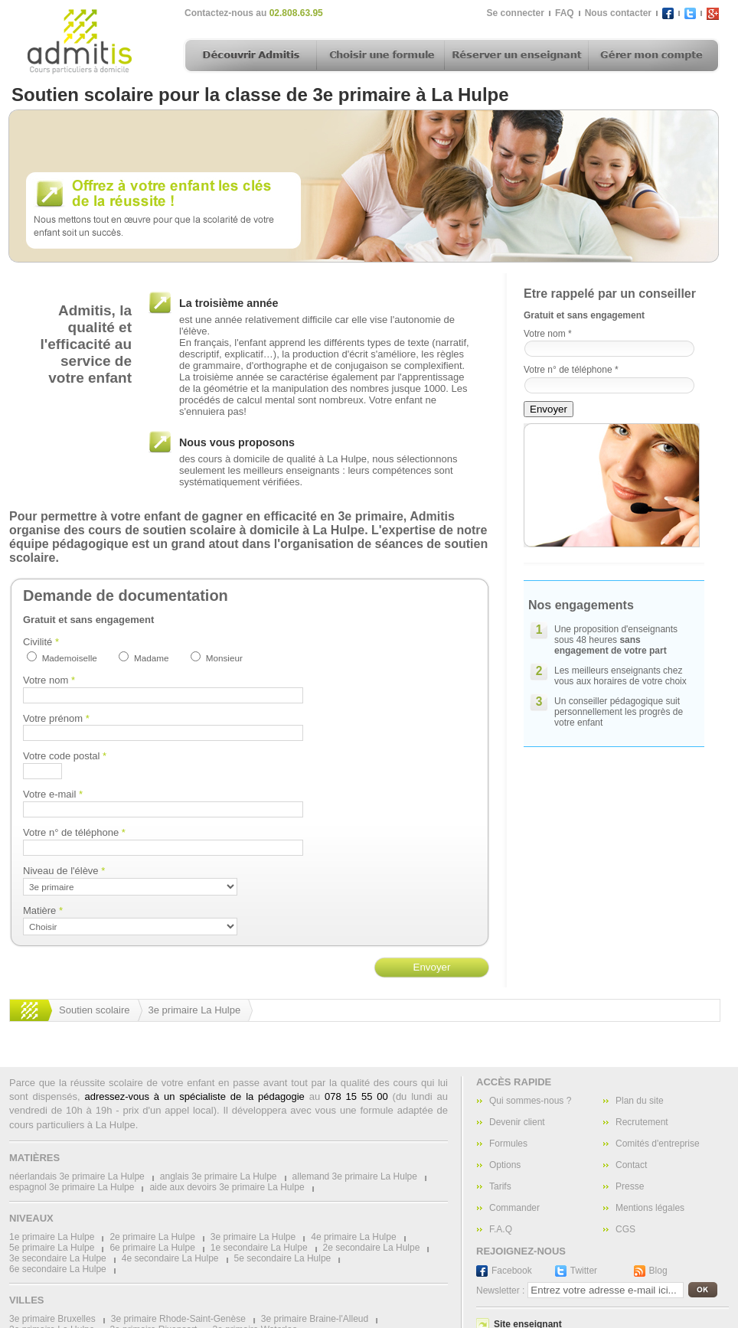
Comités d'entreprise (658, 1143)
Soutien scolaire (94, 1010)
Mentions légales (650, 1207)
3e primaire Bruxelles (52, 1318)
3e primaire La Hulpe (195, 1010)
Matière (43, 910)
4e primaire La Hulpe (353, 1237)
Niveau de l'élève (64, 870)
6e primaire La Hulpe (151, 1247)
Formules (508, 1143)
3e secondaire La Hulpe (57, 1258)
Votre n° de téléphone (74, 832)
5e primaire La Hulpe (51, 1247)
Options (505, 1165)
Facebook (511, 1270)
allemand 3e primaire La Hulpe (354, 1176)
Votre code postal (64, 756)
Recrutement (642, 1122)
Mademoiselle (69, 658)
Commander (514, 1207)
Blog (658, 1270)
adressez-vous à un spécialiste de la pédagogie (194, 1096)
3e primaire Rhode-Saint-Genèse (178, 1318)
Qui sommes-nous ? (530, 1100)
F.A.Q (500, 1229)
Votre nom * (548, 333)
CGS (625, 1229)
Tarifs (500, 1186)
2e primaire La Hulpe (151, 1237)
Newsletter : (500, 1290)
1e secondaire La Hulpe (259, 1247)
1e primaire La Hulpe (51, 1237)
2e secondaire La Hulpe (371, 1247)
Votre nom (49, 680)
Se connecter (515, 13)
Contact (631, 1165)
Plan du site (640, 1100)
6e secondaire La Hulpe (57, 1269)
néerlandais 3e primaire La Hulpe (77, 1176)
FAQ (564, 13)
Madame (151, 658)
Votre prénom (56, 718)
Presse (630, 1186)
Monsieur (224, 658)
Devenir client (517, 1122)
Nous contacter (618, 13)
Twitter (583, 1270)
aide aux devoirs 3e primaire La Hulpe (226, 1187)
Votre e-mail (53, 794)
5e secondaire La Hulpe (282, 1258)
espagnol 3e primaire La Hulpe (71, 1187)
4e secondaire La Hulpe (170, 1258)
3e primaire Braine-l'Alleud (314, 1318)
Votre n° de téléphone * (571, 369)
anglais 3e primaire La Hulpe (218, 1176)
